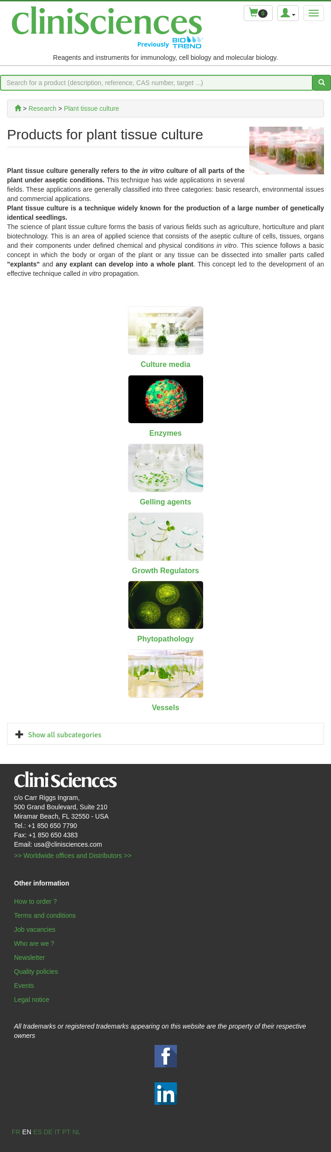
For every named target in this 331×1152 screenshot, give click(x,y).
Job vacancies (35, 929)
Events (24, 985)
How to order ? (35, 901)
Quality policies (36, 971)
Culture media (165, 364)
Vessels (165, 708)
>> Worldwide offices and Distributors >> (73, 855)
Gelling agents (165, 502)
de (47, 1132)
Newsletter (29, 957)
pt (66, 1132)
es (37, 1132)
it (57, 1132)
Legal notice (31, 999)
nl (76, 1132)
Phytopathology (165, 639)
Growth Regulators (165, 571)
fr (16, 1132)
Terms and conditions (45, 915)
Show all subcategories (64, 735)
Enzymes (165, 433)
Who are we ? (34, 943)
